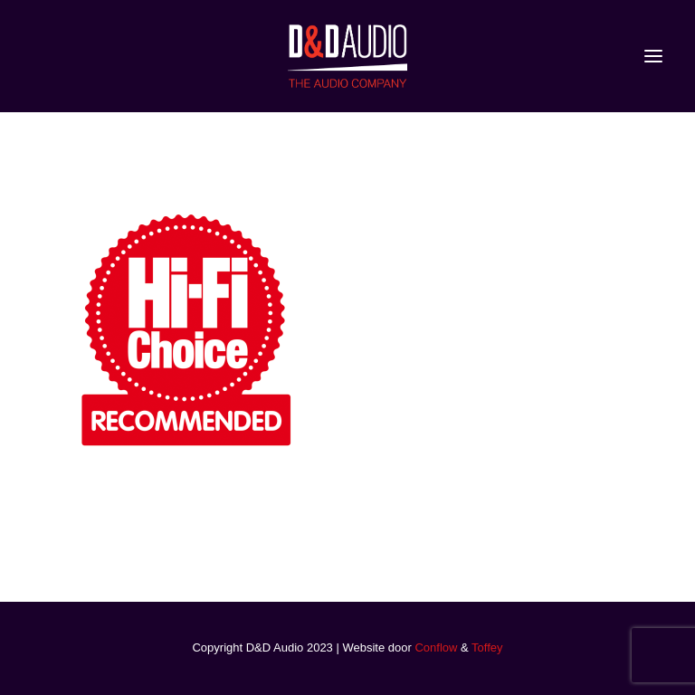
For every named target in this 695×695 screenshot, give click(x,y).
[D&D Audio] (347, 56)
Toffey (486, 647)
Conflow (435, 647)
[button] (653, 56)
